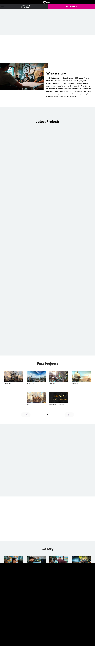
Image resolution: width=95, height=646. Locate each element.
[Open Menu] (2, 6)
